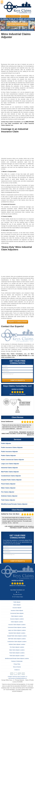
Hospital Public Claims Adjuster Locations (17, 635)
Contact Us (24, 16)
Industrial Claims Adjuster (9, 467)
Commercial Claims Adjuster (17, 613)
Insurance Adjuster (17, 607)
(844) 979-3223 (30, 121)
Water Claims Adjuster (8, 488)
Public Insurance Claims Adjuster (12, 447)
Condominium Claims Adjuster (11, 476)
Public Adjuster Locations (17, 616)
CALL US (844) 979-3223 (13, 16)
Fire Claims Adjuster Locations (17, 647)
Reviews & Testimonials (17, 661)
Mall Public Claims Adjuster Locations (17, 638)
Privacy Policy (17, 664)
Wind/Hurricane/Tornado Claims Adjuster (14, 504)
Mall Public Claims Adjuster (10, 471)
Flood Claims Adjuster (8, 484)
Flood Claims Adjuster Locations (16, 652)
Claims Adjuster (17, 604)
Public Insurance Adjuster (9, 451)
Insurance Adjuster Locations (17, 619)
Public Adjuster (6, 443)
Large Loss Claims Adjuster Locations (17, 630)
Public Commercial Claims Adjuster (12, 459)
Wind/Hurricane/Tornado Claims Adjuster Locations (17, 658)
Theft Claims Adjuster (8, 500)
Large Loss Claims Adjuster (10, 463)
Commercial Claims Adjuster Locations (17, 627)
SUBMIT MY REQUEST (17, 380)
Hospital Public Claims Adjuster (11, 480)
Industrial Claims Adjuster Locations (17, 633)
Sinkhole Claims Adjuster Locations (17, 644)
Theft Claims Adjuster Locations (17, 655)
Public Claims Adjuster (8, 455)
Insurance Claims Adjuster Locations (16, 624)
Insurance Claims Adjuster (17, 610)
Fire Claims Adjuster (7, 492)
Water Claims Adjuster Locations (17, 650)
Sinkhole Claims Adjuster (9, 496)
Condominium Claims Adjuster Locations (16, 641)
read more (19, 428)
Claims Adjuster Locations (17, 621)
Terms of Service (17, 667)
